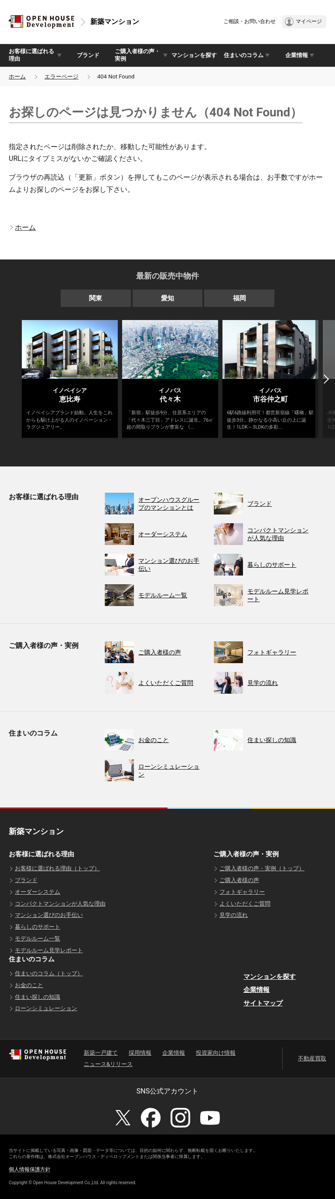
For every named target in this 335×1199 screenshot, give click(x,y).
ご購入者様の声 (239, 880)
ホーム (17, 76)
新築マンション (114, 21)
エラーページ (61, 76)
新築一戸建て (101, 1052)
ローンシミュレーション (46, 1008)
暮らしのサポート (37, 926)
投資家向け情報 (216, 1052)
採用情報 (140, 1052)
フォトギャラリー (242, 892)
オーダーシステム (37, 892)
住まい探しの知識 (37, 997)
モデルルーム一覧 (37, 938)
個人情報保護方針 (30, 1169)
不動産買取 (312, 1058)
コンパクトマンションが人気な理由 (60, 903)
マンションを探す (194, 55)
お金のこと (29, 985)
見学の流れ (233, 915)
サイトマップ (263, 1003)
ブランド (88, 55)
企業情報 (256, 990)
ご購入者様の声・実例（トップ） (261, 868)
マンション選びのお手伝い (49, 915)
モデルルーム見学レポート (49, 950)
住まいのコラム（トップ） (49, 973)
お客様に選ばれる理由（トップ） (57, 868)
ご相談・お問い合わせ (249, 21)
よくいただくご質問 (244, 903)
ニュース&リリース (108, 1064)
